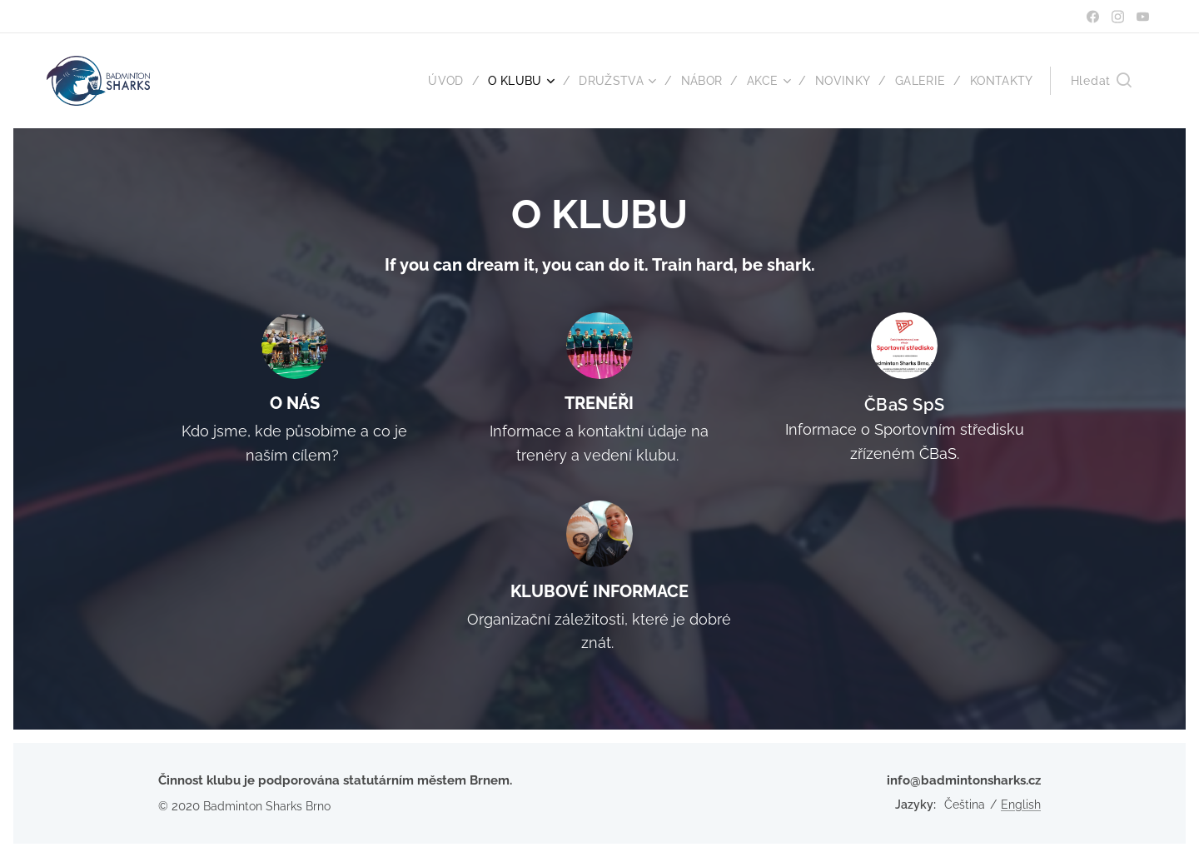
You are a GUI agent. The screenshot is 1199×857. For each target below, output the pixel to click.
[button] (1101, 81)
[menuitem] (438, 81)
